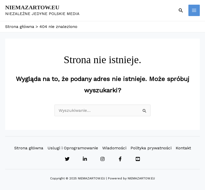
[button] (181, 10)
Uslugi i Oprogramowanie (72, 147)
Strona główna (28, 147)
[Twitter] (67, 159)
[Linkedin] (85, 159)
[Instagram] (102, 159)
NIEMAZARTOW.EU (32, 7)
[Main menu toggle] (194, 10)
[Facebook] (120, 159)
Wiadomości (114, 147)
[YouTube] (137, 159)
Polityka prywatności (151, 147)
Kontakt (183, 147)
